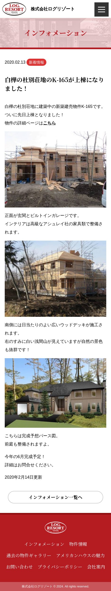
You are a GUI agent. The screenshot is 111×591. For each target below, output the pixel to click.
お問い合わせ (19, 566)
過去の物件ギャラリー (28, 555)
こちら (49, 123)
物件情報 (78, 544)
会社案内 (96, 566)
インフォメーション (44, 544)
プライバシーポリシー (60, 566)
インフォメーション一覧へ (55, 497)
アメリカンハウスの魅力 (80, 555)
